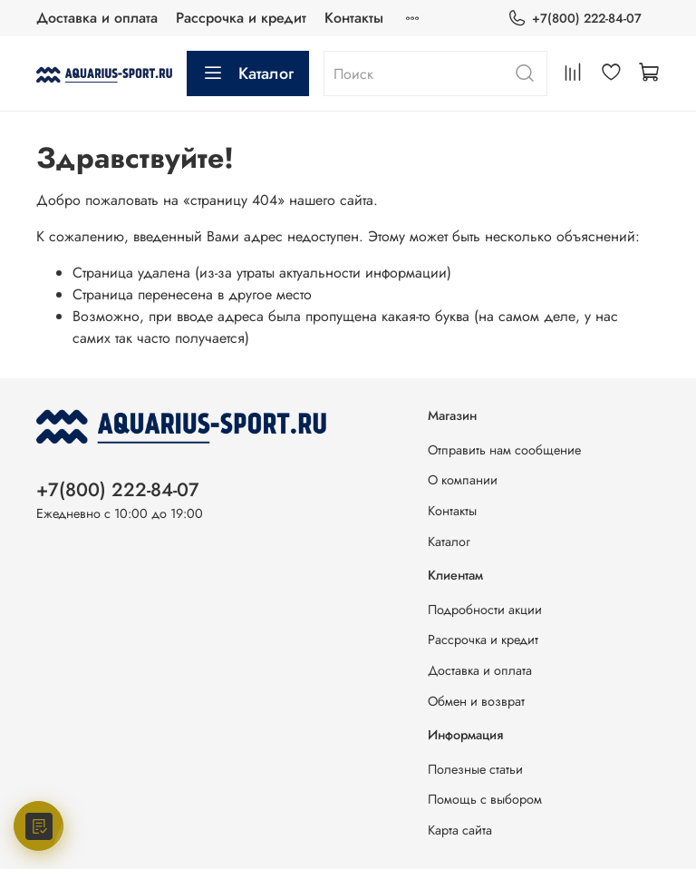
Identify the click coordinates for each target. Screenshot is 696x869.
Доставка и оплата (97, 17)
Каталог (248, 73)
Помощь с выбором (485, 799)
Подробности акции (485, 609)
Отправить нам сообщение (504, 450)
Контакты (353, 17)
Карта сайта (460, 830)
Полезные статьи (475, 769)
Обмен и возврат (476, 701)
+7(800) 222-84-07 (575, 18)
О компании (463, 480)
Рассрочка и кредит (241, 17)
